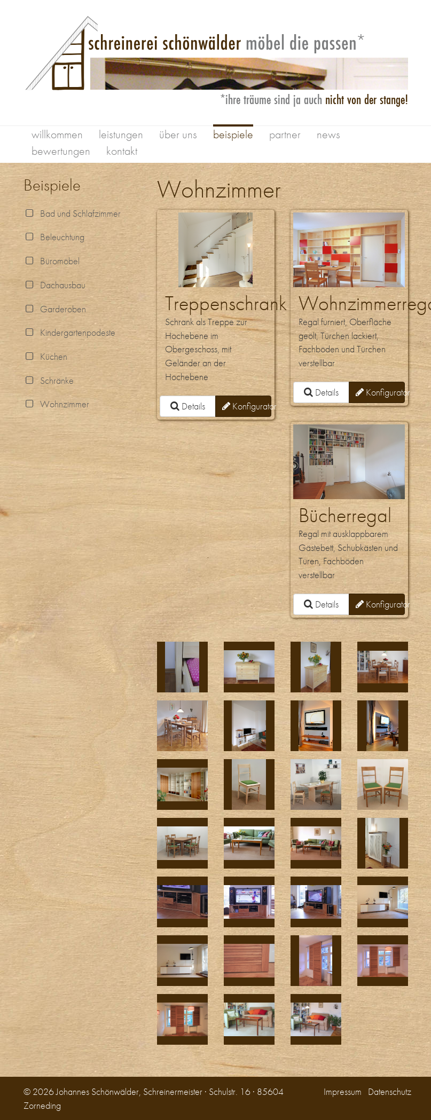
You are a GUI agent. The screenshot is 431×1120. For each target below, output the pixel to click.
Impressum (343, 1091)
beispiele (233, 134)
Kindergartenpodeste (69, 332)
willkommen (57, 134)
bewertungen (61, 151)
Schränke (48, 380)
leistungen (121, 134)
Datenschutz (389, 1091)
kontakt (121, 151)
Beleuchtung (53, 237)
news (328, 134)
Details (187, 406)
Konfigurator (246, 406)
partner (285, 134)
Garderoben (54, 309)
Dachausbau (54, 285)
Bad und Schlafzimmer (72, 213)
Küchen (45, 356)
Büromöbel (51, 261)
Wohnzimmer (56, 404)
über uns (178, 134)
